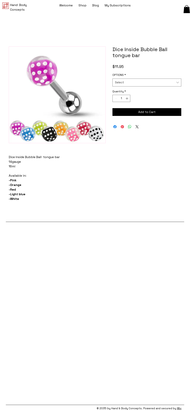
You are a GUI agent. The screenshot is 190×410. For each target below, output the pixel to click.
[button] (186, 9)
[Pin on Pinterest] (122, 126)
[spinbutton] (121, 98)
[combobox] (146, 82)
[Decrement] (115, 98)
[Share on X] (137, 126)
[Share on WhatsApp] (129, 126)
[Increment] (127, 98)
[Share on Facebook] (115, 126)
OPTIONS (119, 75)
